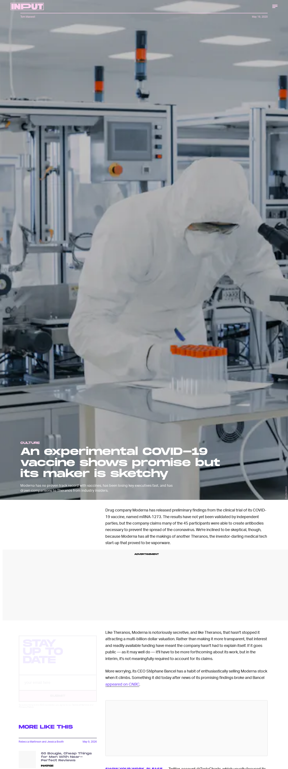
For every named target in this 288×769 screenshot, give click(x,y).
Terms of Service (80, 708)
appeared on (122, 684)
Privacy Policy (26, 710)
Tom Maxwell (27, 16)
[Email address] (57, 686)
